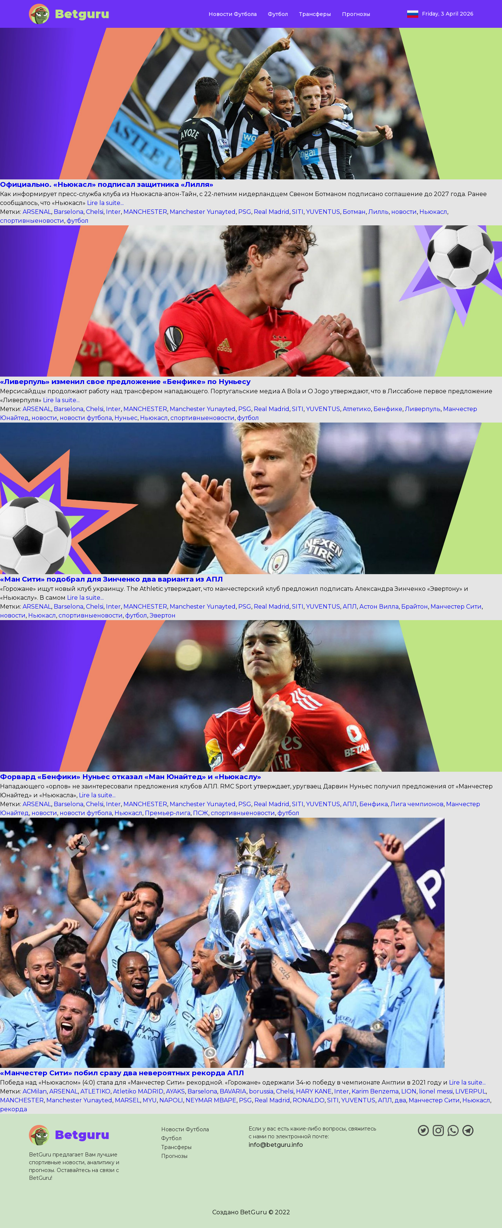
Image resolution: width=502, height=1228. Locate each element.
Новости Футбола (233, 14)
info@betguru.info (276, 1144)
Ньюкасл (433, 211)
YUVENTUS (323, 211)
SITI (297, 211)
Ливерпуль (423, 409)
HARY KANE (314, 1091)
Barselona (68, 211)
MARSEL (127, 1100)
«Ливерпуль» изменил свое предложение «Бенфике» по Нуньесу (125, 381)
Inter (113, 211)
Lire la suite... (105, 202)
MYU (150, 1100)
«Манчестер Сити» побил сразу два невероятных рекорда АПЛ (122, 1073)
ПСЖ (200, 813)
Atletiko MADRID (138, 1091)
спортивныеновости (32, 220)
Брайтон (414, 606)
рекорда (13, 1109)
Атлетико (357, 409)
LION (408, 1091)
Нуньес (125, 417)
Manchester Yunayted (203, 211)
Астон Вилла (379, 606)
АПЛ (350, 606)
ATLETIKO (95, 1091)
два (400, 1100)
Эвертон (163, 615)
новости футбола (86, 417)
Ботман (354, 211)
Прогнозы (356, 14)
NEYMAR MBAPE (211, 1100)
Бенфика (373, 804)
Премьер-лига (167, 813)
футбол (78, 220)
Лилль (378, 211)
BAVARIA (233, 1091)
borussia (261, 1091)
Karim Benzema (375, 1091)
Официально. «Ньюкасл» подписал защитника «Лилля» (106, 184)
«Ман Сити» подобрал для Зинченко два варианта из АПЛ (111, 579)
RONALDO (309, 1100)
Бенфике (387, 409)
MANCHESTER (145, 211)
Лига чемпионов (416, 804)
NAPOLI (171, 1100)
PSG (244, 211)
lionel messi (436, 1091)
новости (404, 211)
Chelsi (94, 211)
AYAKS (175, 1091)
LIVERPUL (470, 1091)
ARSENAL (37, 211)
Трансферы (315, 14)
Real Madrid (271, 211)
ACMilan (35, 1091)
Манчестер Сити (456, 606)
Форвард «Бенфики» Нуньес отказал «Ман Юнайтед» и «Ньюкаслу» (130, 776)
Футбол (278, 14)
